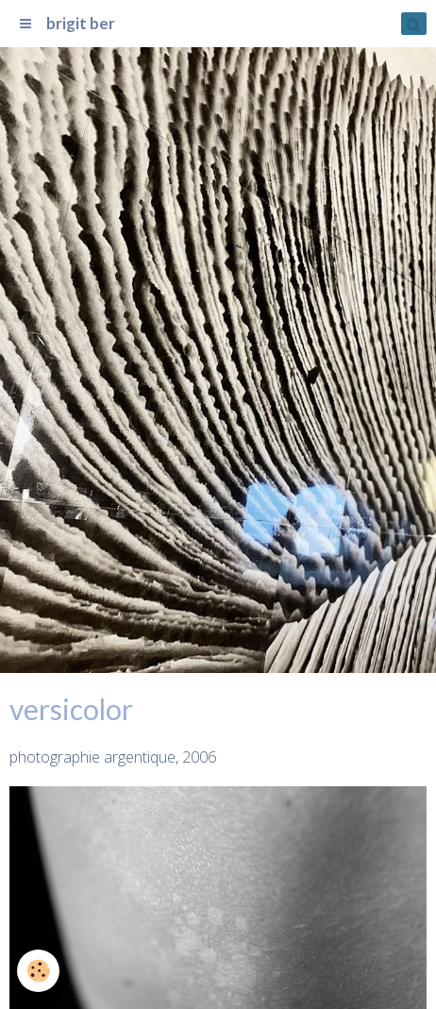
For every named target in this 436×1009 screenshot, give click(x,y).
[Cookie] (38, 971)
